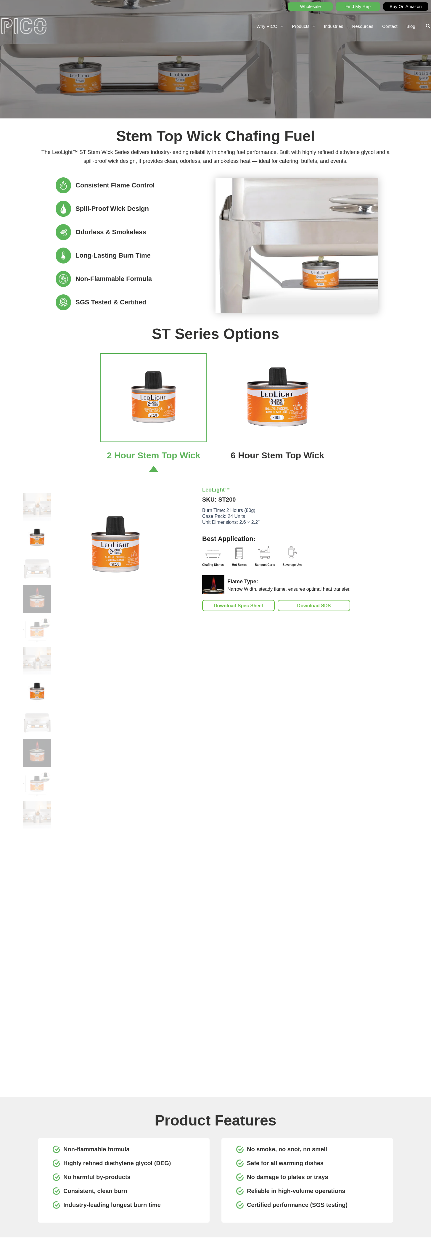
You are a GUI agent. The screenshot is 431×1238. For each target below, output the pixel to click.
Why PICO (269, 26)
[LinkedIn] (123, 1182)
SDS (297, 1152)
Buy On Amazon (406, 6)
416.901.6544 (87, 1172)
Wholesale (310, 6)
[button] (428, 26)
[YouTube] (136, 1182)
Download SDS (314, 605)
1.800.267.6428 (58, 1172)
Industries (333, 26)
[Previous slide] (23, 1042)
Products (303, 26)
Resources (362, 26)
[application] (280, 26)
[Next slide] (407, 1042)
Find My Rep (358, 6)
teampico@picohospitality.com (71, 1180)
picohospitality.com (61, 1187)
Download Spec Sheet (238, 605)
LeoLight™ (216, 490)
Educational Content (310, 1177)
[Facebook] (149, 1182)
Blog (410, 26)
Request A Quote (361, 1152)
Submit (372, 1115)
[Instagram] (162, 1182)
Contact (390, 26)
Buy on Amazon (360, 1169)
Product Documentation (313, 1169)
